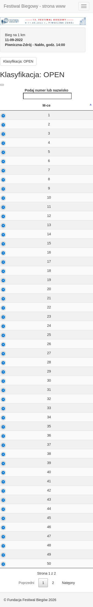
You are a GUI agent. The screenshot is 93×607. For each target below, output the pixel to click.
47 (23, 536)
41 (23, 481)
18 (23, 271)
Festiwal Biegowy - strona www (34, 6)
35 (23, 426)
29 (23, 371)
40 (23, 472)
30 (23, 380)
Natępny (68, 583)
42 (23, 490)
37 (23, 444)
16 (23, 252)
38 (23, 454)
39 (23, 463)
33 (23, 408)
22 (23, 307)
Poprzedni (26, 583)
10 (23, 197)
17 (23, 261)
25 (23, 335)
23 (23, 316)
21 (23, 298)
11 (23, 207)
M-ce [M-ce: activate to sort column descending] (21, 105)
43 (23, 499)
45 (23, 518)
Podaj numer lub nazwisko (47, 93)
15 (23, 243)
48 (23, 545)
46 (23, 527)
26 (23, 344)
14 (23, 234)
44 (23, 509)
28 (23, 362)
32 (23, 399)
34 (23, 417)
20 (23, 289)
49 (23, 554)
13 (23, 225)
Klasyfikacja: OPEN (18, 61)
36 (23, 435)
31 (23, 390)
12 (23, 216)
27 (23, 353)
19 (23, 280)
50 (23, 563)
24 (23, 325)
